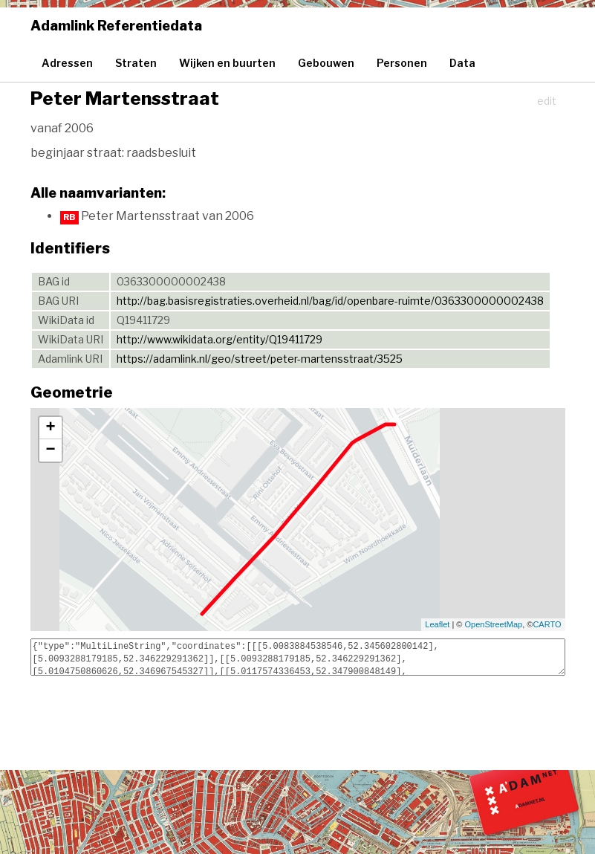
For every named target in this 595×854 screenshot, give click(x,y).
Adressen (67, 62)
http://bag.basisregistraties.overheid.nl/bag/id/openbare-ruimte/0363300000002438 (330, 300)
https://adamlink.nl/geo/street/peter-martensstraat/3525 (260, 358)
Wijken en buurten (227, 62)
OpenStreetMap (494, 624)
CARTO (547, 624)
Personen (402, 62)
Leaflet (437, 624)
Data (462, 62)
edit (546, 100)
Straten (136, 62)
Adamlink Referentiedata (116, 25)
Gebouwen (326, 62)
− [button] (50, 450)
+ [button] (50, 428)
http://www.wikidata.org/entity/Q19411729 (219, 339)
